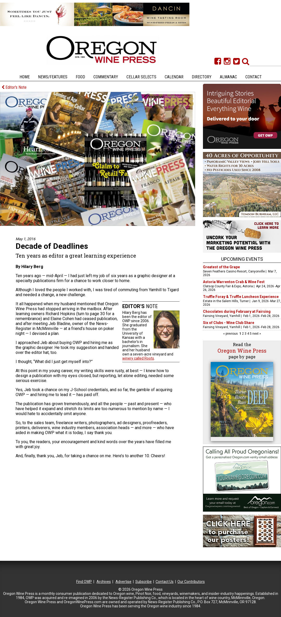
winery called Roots (138, 358)
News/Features (52, 76)
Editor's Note (14, 87)
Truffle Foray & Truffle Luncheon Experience (241, 297)
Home (25, 76)
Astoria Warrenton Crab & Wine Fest (234, 282)
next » (256, 333)
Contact (253, 76)
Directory (202, 76)
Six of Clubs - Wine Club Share (228, 323)
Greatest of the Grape (221, 267)
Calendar (174, 76)
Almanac (228, 76)
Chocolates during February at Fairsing (237, 311)
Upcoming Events (242, 259)
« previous (231, 333)
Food (80, 76)
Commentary (105, 76)
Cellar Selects (141, 76)
